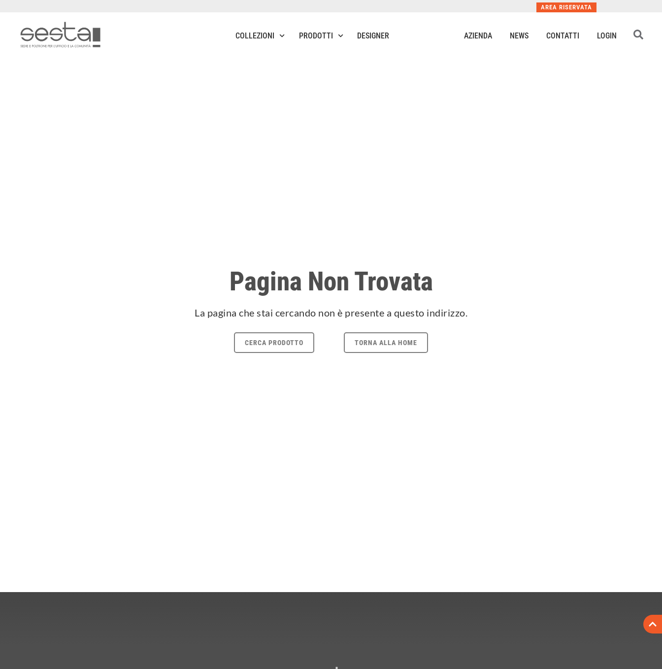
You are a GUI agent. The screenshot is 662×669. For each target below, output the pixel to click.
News (519, 35)
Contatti (562, 35)
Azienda (478, 35)
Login (607, 35)
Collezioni (260, 35)
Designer (373, 35)
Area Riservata (566, 7)
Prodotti (321, 35)
